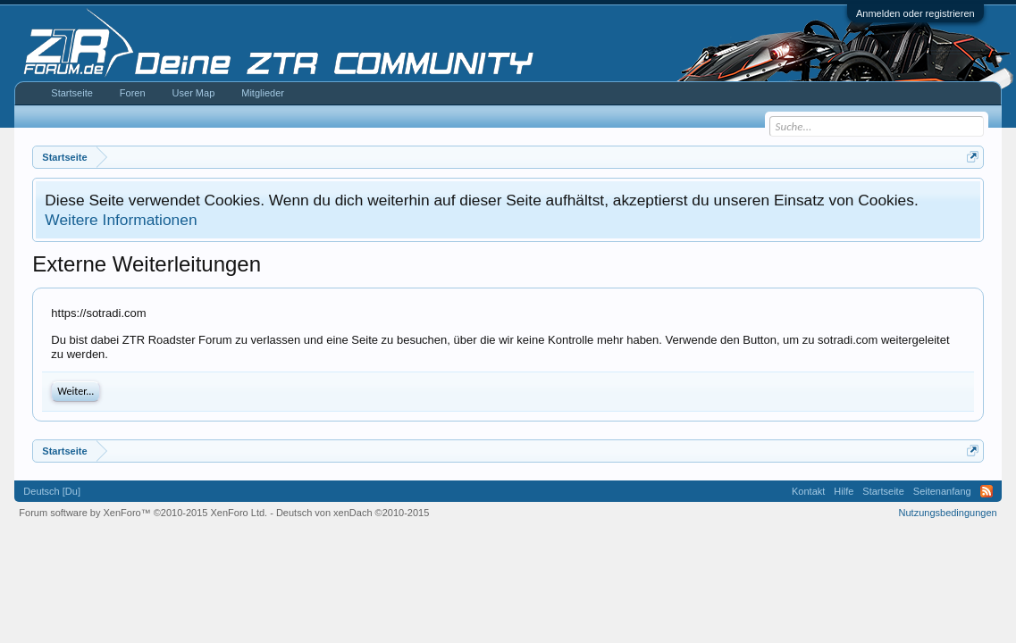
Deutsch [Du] (51, 491)
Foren (133, 93)
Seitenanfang (942, 491)
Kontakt (808, 491)
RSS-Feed (986, 491)
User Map (193, 93)
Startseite (71, 93)
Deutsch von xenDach (352, 512)
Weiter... (75, 391)
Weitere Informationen (121, 220)
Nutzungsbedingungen (948, 512)
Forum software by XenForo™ (143, 512)
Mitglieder (262, 93)
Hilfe (843, 491)
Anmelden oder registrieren (915, 13)
